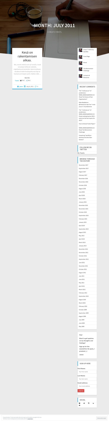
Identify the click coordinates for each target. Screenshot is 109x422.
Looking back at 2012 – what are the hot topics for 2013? (87, 118)
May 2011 (81, 283)
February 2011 (83, 293)
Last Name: (81, 376)
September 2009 (84, 313)
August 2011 (82, 272)
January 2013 (83, 246)
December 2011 (83, 266)
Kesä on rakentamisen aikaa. (27, 56)
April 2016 (82, 195)
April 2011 (82, 286)
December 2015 (83, 205)
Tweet (17, 80)
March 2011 (82, 289)
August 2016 (82, 188)
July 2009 (81, 320)
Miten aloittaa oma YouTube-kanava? (85, 137)
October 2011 (83, 269)
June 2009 (82, 323)
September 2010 (84, 296)
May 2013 (81, 235)
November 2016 (83, 182)
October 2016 (83, 185)
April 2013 (82, 239)
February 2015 (83, 219)
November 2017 (83, 165)
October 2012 (83, 256)
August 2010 (82, 299)
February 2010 (83, 306)
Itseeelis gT (82, 135)
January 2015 (83, 222)
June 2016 (82, 192)
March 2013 (82, 242)
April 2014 (82, 225)
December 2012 (83, 249)
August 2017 (82, 172)
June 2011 (82, 279)
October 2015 (83, 212)
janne (21, 86)
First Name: (81, 368)
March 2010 (82, 303)
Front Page (86, 56)
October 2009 (83, 310)
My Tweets (81, 153)
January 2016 (83, 202)
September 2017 (84, 168)
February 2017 (83, 175)
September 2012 (84, 259)
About (85, 62)
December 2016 (83, 178)
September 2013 (84, 229)
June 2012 (82, 262)
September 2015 (84, 215)
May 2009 (81, 326)
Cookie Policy (30, 418)
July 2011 (81, 276)
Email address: (83, 383)
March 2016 (82, 199)
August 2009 (82, 316)
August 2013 (82, 232)
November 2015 (83, 209)
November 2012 (83, 252)
